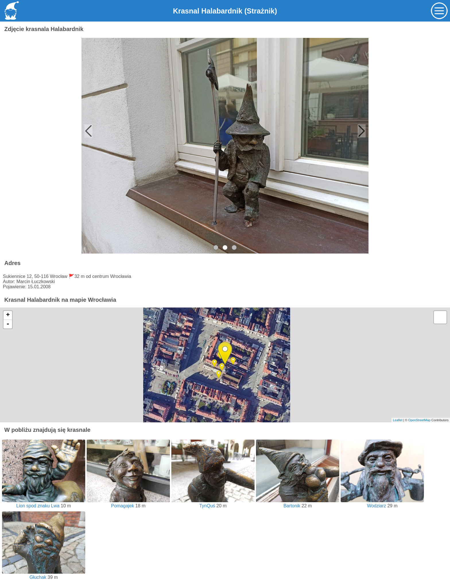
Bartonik (297, 503)
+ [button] (8, 315)
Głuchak (43, 575)
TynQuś (213, 503)
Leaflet (397, 420)
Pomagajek (128, 503)
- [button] (8, 324)
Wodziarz (382, 503)
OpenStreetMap (419, 420)
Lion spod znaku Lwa (43, 503)
